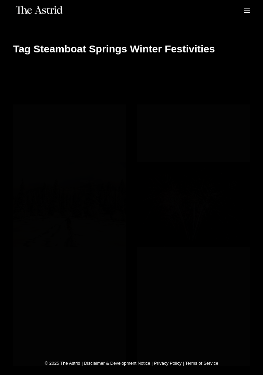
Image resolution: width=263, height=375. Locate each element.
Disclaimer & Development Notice (117, 363)
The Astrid (70, 363)
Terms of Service (201, 363)
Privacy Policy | (169, 363)
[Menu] (247, 10)
